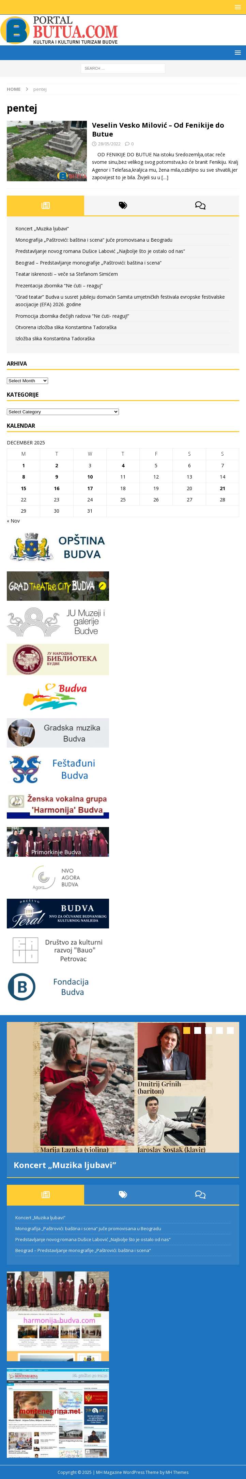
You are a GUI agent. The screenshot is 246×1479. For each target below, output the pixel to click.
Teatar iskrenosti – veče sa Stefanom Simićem (66, 274)
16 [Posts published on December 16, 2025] (56, 488)
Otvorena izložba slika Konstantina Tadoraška (66, 327)
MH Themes (177, 1472)
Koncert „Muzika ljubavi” (42, 228)
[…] (165, 177)
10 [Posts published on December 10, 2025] (90, 476)
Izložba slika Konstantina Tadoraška (55, 338)
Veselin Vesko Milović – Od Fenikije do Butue (158, 129)
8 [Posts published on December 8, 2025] (23, 476)
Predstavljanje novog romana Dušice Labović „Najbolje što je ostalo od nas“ (100, 251)
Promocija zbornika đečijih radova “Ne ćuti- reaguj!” (72, 316)
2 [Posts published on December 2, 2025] (56, 465)
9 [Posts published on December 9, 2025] (56, 476)
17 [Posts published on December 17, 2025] (90, 488)
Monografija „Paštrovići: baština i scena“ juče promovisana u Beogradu (93, 240)
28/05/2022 (109, 144)
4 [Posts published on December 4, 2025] (123, 465)
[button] (236, 7)
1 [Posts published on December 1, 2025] (23, 465)
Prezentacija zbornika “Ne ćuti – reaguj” (59, 285)
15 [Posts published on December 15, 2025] (23, 488)
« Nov (13, 520)
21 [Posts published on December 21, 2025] (222, 488)
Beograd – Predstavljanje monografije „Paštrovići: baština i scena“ (88, 262)
